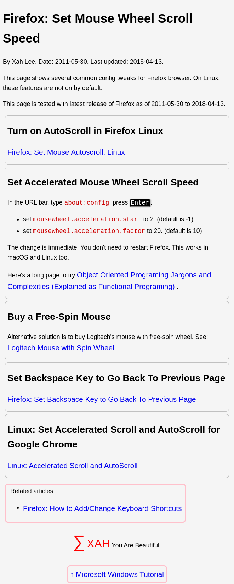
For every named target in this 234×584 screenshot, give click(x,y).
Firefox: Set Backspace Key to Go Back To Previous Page (101, 399)
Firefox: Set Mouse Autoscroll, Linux (66, 152)
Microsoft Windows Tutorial (120, 574)
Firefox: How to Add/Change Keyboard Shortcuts (102, 508)
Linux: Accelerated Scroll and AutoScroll (72, 465)
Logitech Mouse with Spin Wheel (60, 348)
